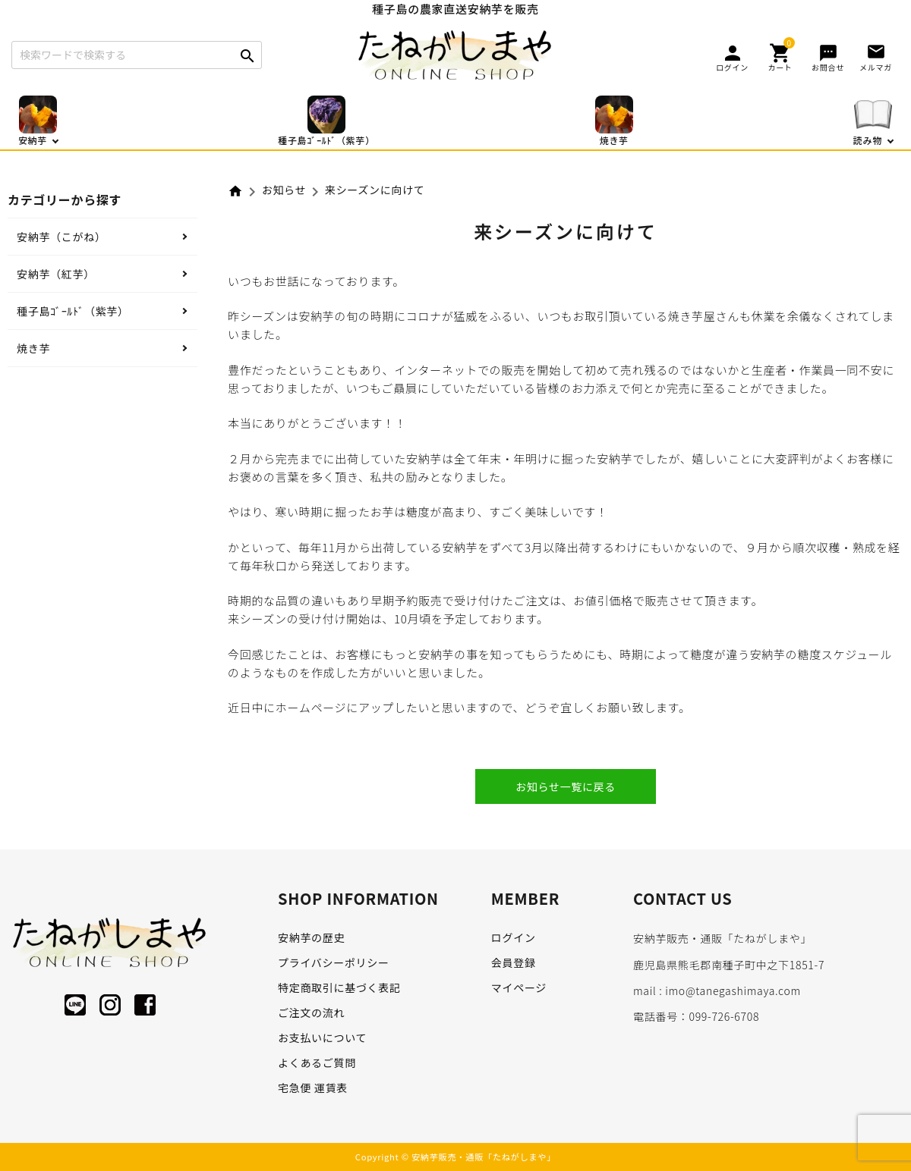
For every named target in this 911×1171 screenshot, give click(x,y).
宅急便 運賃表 (313, 1087)
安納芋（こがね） (61, 236)
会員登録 (513, 962)
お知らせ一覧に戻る (565, 786)
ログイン (513, 937)
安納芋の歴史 (311, 937)
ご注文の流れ (311, 1012)
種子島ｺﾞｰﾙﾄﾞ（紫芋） (73, 311)
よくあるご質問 (317, 1062)
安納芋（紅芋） (56, 273)
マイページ (519, 987)
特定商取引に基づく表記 (339, 987)
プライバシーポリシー (333, 962)
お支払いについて (322, 1037)
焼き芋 (33, 348)
